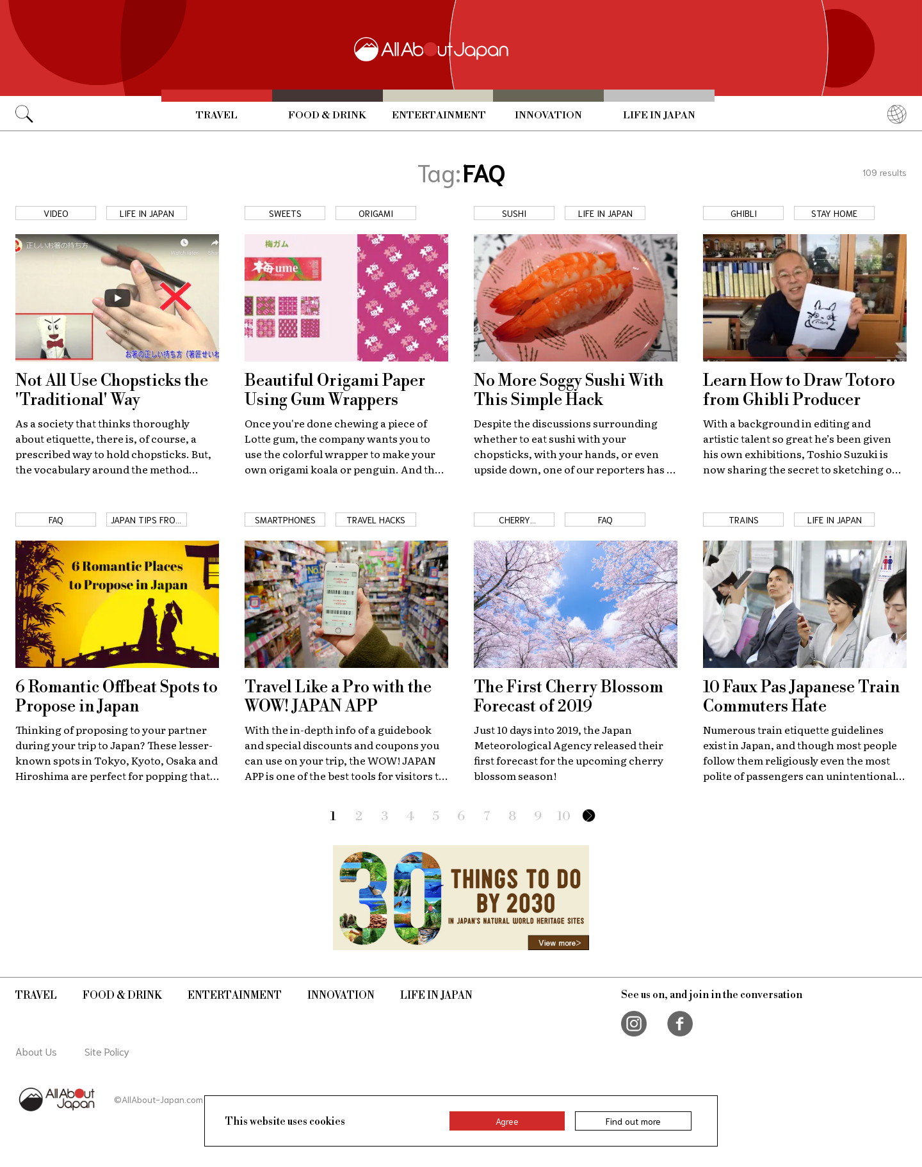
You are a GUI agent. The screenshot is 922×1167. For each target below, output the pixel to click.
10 (563, 817)
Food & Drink (327, 115)
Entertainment (439, 115)
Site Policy (107, 1051)
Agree (507, 1121)
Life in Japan (659, 115)
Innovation (548, 115)
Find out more (633, 1121)
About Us (36, 1051)
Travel (217, 115)
